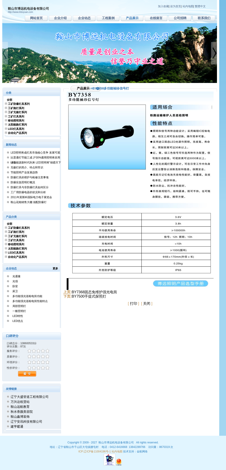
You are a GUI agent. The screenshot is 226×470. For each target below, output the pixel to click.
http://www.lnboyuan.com (20, 12)
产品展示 (132, 18)
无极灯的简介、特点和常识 (27, 167)
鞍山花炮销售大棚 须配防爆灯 (29, 202)
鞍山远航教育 (20, 406)
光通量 (16, 276)
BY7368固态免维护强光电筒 (94, 292)
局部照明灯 (19, 306)
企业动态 (84, 18)
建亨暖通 (17, 426)
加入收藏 (163, 6)
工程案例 (108, 18)
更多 (57, 268)
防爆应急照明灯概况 (23, 182)
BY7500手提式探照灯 (89, 296)
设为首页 (175, 6)
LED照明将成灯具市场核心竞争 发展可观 (35, 152)
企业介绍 (60, 18)
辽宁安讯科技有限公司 (26, 421)
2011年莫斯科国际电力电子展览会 (31, 197)
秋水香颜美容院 (22, 411)
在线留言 (156, 18)
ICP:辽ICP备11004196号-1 (94, 451)
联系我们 (204, 18)
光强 (15, 281)
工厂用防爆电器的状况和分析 (28, 192)
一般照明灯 (19, 311)
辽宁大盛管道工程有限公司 (30, 397)
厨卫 (15, 291)
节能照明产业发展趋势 (24, 172)
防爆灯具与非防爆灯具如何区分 (30, 187)
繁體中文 (200, 6)
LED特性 (17, 316)
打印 (133, 303)
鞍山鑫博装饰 (20, 416)
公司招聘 (180, 18)
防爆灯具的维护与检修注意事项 (30, 177)
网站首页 (36, 18)
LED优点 (17, 321)
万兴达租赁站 (20, 402)
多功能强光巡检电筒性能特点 (30, 301)
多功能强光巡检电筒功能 (27, 296)
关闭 (146, 303)
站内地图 (188, 6)
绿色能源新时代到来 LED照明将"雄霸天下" (36, 162)
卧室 (15, 286)
